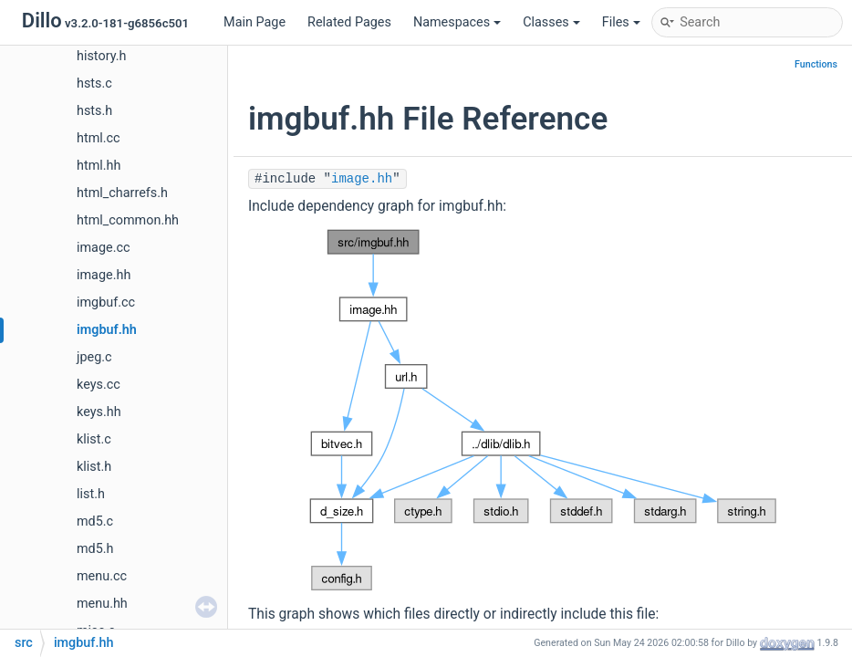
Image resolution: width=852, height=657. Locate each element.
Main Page (254, 22)
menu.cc (102, 576)
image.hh (103, 275)
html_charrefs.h (122, 193)
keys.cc (98, 384)
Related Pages (349, 22)
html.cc (98, 138)
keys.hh (99, 412)
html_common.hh (128, 220)
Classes (551, 22)
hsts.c (94, 83)
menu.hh (102, 603)
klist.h (94, 466)
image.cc (103, 248)
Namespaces (457, 22)
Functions (816, 64)
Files (621, 22)
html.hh (98, 165)
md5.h (95, 549)
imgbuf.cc (106, 302)
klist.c (94, 439)
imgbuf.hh (107, 330)
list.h (91, 494)
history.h (101, 56)
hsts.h (94, 111)
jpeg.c (94, 357)
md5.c (95, 521)
